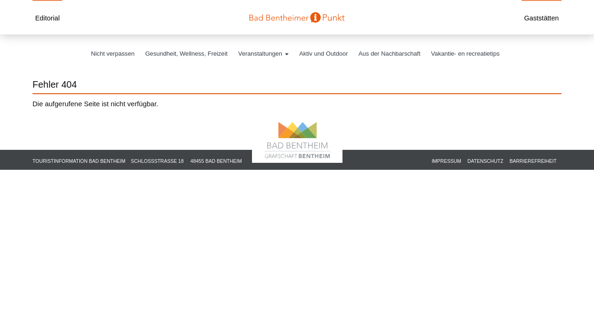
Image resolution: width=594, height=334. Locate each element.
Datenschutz (485, 161)
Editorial (47, 18)
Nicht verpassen (113, 53)
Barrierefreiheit (533, 161)
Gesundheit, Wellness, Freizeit (186, 53)
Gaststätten (541, 18)
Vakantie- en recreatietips (465, 53)
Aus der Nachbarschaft (389, 53)
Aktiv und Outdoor (323, 53)
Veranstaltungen (263, 53)
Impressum (446, 161)
